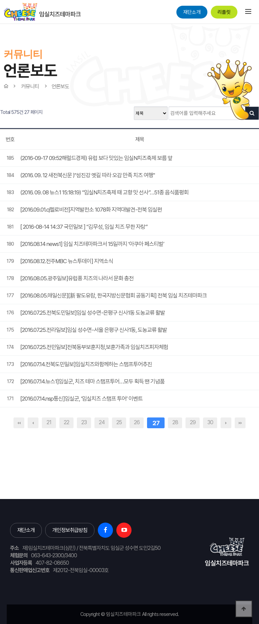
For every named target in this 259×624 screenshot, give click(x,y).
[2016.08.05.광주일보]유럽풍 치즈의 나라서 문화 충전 (77, 278)
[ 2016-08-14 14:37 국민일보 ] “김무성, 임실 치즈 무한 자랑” (83, 226)
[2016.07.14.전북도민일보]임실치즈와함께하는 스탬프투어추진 (86, 364)
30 (210, 422)
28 (175, 422)
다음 (226, 422)
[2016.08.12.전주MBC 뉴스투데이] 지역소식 (66, 261)
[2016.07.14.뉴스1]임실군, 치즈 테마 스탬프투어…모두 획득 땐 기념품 (92, 381)
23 (84, 422)
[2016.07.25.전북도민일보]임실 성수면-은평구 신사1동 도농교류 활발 (92, 312)
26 (137, 422)
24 (102, 422)
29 (193, 422)
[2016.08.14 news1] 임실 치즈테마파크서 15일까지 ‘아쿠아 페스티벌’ (92, 244)
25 (119, 422)
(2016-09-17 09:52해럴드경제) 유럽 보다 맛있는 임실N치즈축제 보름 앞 (96, 158)
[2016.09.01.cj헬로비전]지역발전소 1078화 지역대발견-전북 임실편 (91, 209)
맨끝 (240, 422)
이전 (33, 422)
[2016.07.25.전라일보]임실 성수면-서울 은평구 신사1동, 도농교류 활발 (93, 329)
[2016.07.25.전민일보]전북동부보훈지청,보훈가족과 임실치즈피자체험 (94, 347)
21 (49, 422)
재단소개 (192, 12)
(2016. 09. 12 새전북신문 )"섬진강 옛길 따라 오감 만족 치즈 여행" (87, 175)
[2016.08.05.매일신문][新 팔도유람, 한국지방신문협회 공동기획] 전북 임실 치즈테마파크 (113, 295)
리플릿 (224, 12)
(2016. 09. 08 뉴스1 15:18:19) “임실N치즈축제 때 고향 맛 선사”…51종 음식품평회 (104, 192)
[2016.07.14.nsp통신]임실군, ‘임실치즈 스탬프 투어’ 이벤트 (81, 398)
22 (66, 422)
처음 (18, 422)
